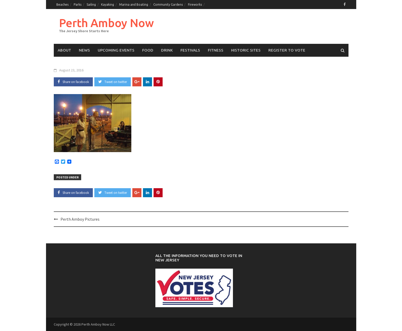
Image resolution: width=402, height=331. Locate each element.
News (84, 50)
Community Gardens (168, 4)
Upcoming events (116, 50)
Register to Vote (286, 50)
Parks (77, 4)
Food (147, 50)
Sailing (91, 4)
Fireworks (195, 4)
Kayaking (107, 4)
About (64, 50)
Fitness (215, 50)
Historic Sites (246, 50)
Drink (167, 50)
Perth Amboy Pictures (80, 219)
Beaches (62, 4)
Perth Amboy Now (106, 22)
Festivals (190, 50)
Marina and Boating (133, 4)
